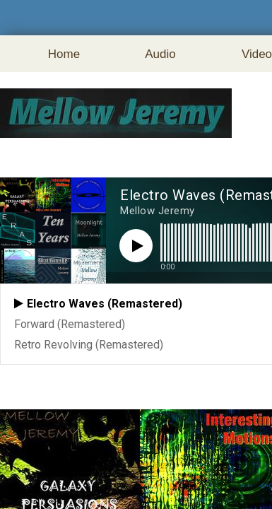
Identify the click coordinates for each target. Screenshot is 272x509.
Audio (160, 54)
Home (64, 54)
